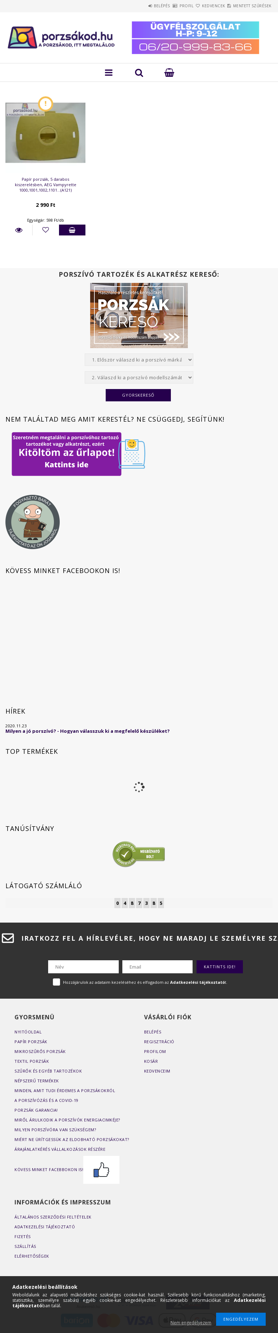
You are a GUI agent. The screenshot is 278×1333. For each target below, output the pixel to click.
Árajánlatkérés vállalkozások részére (59, 1149)
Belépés (133, 5)
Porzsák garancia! (36, 1110)
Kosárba (72, 230)
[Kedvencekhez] (46, 230)
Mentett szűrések (248, 5)
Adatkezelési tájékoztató (44, 1226)
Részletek (18, 230)
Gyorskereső (138, 395)
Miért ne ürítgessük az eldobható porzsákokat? (71, 1139)
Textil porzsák (31, 1061)
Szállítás (25, 1246)
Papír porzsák (30, 1041)
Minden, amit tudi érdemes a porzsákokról (64, 1090)
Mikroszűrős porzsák (40, 1051)
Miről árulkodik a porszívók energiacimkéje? (67, 1120)
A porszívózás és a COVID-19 (46, 1100)
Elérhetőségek (31, 1256)
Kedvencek (200, 5)
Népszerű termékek (36, 1080)
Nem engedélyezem (190, 1323)
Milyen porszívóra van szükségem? (55, 1129)
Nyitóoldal (28, 1032)
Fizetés (22, 1236)
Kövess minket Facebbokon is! (66, 1169)
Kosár (151, 1061)
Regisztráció (159, 1041)
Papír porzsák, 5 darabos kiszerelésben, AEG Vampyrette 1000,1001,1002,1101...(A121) (45, 184)
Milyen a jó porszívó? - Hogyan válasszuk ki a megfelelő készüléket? (87, 731)
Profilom (155, 1051)
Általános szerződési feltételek (53, 1217)
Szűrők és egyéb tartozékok (48, 1071)
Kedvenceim (157, 1071)
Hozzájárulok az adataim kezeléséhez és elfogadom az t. (145, 982)
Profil (165, 5)
